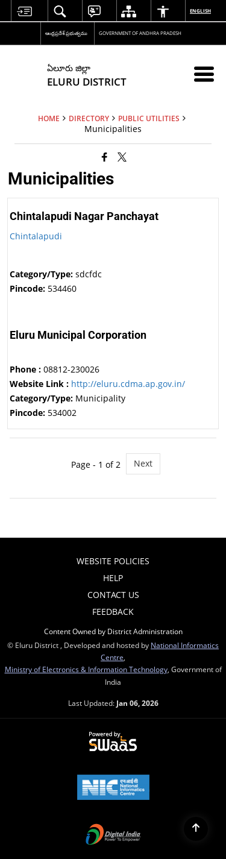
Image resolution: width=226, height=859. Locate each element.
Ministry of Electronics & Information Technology (86, 669)
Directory (89, 118)
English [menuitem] (201, 10)
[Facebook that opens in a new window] (104, 157)
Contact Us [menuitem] (113, 594)
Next (143, 463)
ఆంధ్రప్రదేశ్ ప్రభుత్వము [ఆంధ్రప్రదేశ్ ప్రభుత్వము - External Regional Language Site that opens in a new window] (66, 33)
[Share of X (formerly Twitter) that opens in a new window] (122, 157)
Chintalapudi (36, 236)
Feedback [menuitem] (113, 611)
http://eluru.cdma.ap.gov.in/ (128, 383)
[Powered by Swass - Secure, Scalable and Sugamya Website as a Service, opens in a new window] (113, 742)
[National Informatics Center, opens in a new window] (113, 788)
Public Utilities (149, 118)
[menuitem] (24, 11)
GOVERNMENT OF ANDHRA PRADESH (140, 33)
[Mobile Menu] (204, 73)
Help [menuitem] (113, 578)
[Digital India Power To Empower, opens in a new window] (113, 835)
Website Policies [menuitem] (113, 561)
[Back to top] (196, 829)
